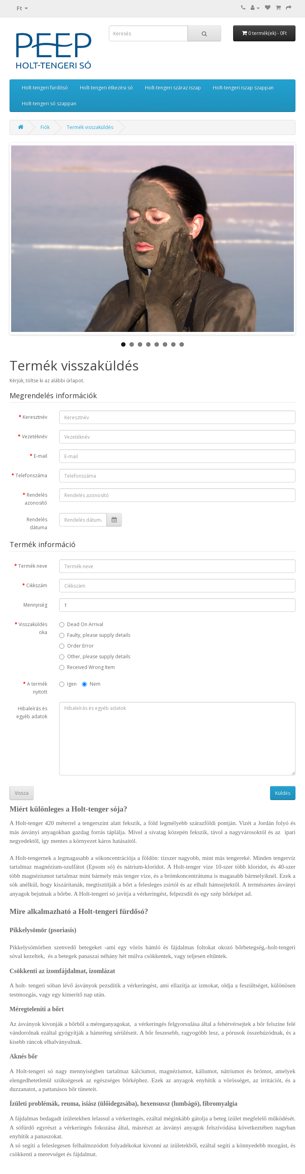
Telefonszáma (31, 475)
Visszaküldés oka (33, 628)
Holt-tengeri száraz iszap (173, 87)
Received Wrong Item (87, 667)
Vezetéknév (34, 436)
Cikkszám (36, 585)
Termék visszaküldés (90, 127)
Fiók (45, 127)
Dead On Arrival (81, 624)
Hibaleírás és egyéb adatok (31, 712)
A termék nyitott (37, 687)
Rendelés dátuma (37, 523)
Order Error (76, 645)
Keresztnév (35, 417)
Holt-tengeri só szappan (49, 103)
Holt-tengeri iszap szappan (243, 87)
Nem (91, 683)
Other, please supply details (94, 656)
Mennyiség (35, 604)
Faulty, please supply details (94, 635)
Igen (68, 683)
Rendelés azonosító (36, 499)
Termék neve (32, 566)
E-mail (40, 456)
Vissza (22, 793)
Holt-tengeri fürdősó (45, 87)
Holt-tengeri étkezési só (106, 87)
